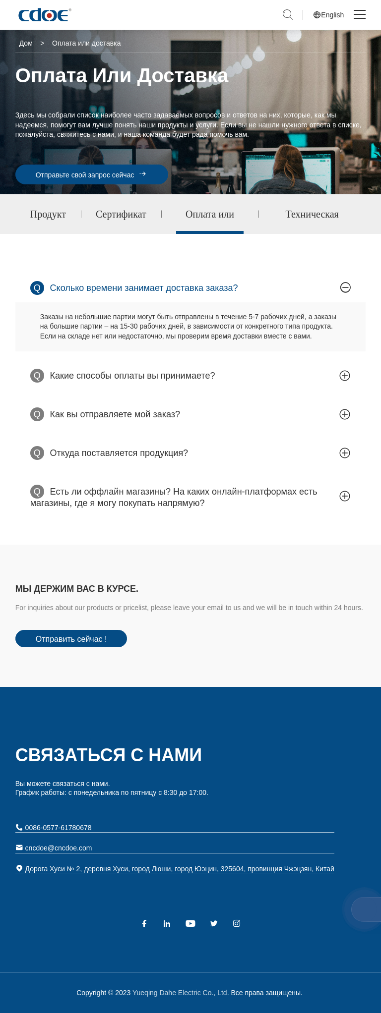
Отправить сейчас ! (71, 639)
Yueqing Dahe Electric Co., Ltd (178, 993)
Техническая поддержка (312, 221)
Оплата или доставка (210, 221)
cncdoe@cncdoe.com (53, 848)
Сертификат (121, 214)
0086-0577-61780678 (53, 827)
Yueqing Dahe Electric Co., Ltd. (44, 15)
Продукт (48, 214)
